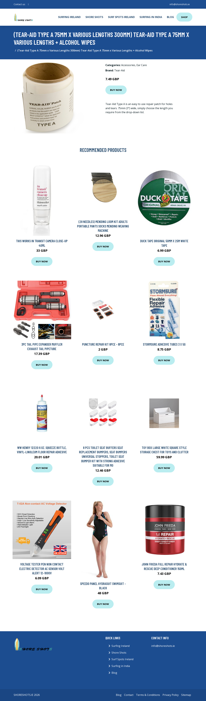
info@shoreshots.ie (180, 4)
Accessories (128, 65)
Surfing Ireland (69, 17)
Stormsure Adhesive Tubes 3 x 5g (164, 344)
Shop (184, 17)
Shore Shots (94, 17)
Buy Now (116, 89)
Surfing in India (151, 17)
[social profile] (28, 4)
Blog (170, 17)
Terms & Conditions (148, 695)
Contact (128, 695)
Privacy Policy (171, 695)
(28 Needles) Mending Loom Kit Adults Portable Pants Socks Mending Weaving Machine (103, 226)
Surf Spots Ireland (121, 17)
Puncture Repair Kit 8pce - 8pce (103, 344)
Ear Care (141, 65)
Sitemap (186, 695)
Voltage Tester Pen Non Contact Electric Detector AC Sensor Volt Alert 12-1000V (41, 568)
